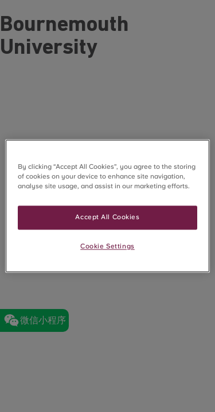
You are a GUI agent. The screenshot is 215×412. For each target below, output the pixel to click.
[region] (107, 205)
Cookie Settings (107, 247)
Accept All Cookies (107, 217)
